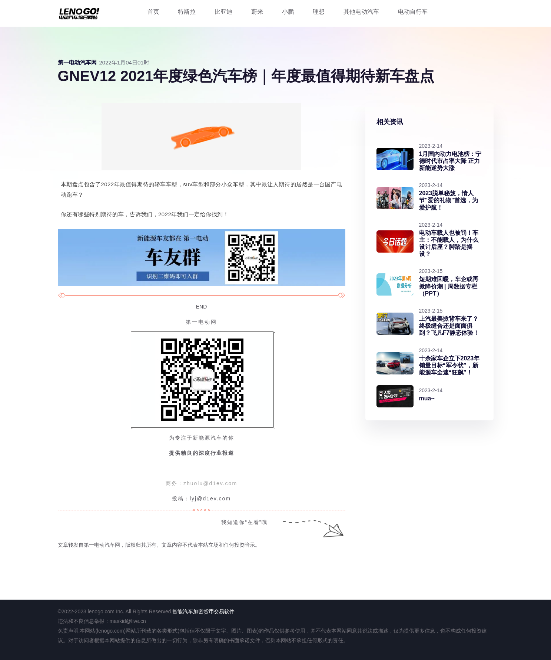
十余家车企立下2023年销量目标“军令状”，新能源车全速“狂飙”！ (449, 365)
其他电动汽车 (361, 12)
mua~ (427, 398)
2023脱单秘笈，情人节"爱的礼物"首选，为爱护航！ (448, 200)
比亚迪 (223, 12)
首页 (153, 12)
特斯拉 (187, 12)
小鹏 (288, 12)
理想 (319, 12)
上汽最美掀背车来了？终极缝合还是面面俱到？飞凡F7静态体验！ (449, 326)
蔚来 (257, 12)
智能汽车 (182, 611)
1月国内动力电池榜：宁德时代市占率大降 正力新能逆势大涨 (450, 161)
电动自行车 (413, 12)
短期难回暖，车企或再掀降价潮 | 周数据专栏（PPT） (448, 286)
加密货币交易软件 (214, 611)
